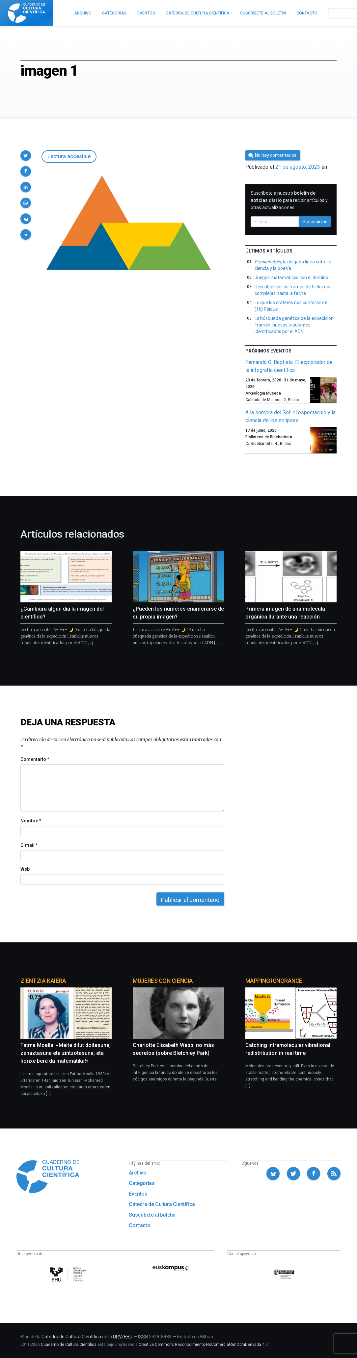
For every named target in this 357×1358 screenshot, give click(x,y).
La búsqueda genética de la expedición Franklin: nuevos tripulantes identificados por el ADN (294, 325)
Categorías (141, 1183)
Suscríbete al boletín (152, 1215)
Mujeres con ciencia (163, 980)
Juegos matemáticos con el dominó (291, 277)
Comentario (34, 759)
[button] (25, 155)
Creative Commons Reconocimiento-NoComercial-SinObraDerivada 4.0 (203, 1344)
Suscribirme (315, 221)
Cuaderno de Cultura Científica (68, 1344)
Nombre (30, 820)
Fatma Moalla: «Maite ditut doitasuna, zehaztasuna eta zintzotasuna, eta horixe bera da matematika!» (65, 1053)
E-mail (28, 845)
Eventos (138, 1194)
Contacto (139, 1225)
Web (25, 869)
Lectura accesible (69, 156)
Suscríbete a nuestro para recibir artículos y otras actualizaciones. (289, 200)
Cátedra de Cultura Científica (162, 1204)
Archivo (137, 1173)
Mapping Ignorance (273, 980)
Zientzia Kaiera (43, 980)
